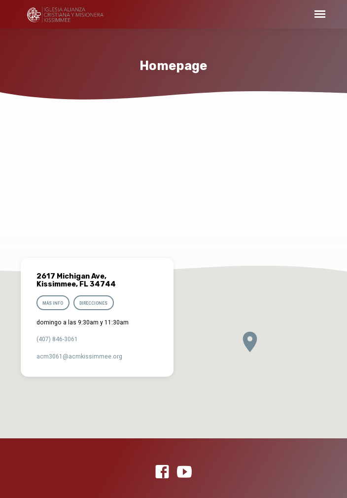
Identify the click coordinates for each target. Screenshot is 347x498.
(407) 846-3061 (57, 339)
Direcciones (93, 303)
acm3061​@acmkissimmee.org (79, 356)
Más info (52, 303)
